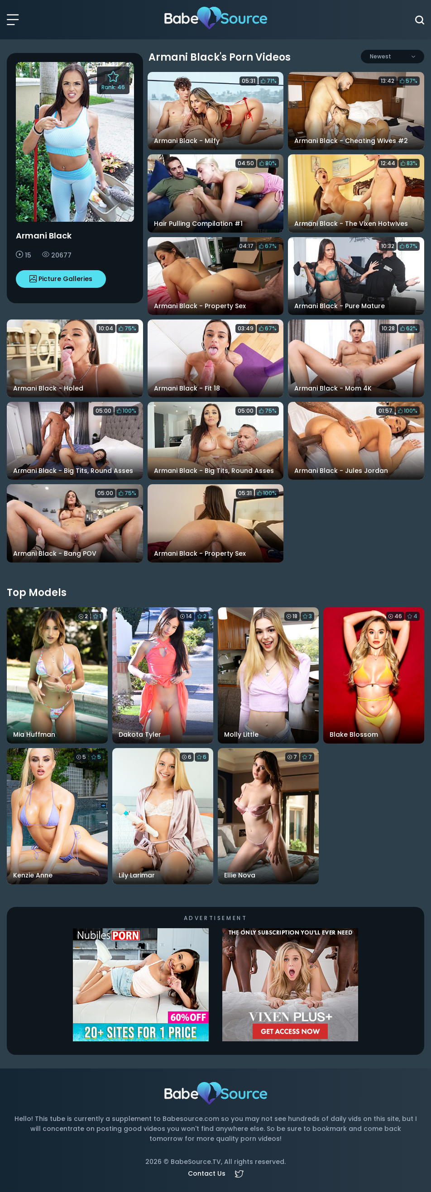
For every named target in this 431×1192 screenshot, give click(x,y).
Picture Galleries (60, 278)
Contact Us (206, 1173)
